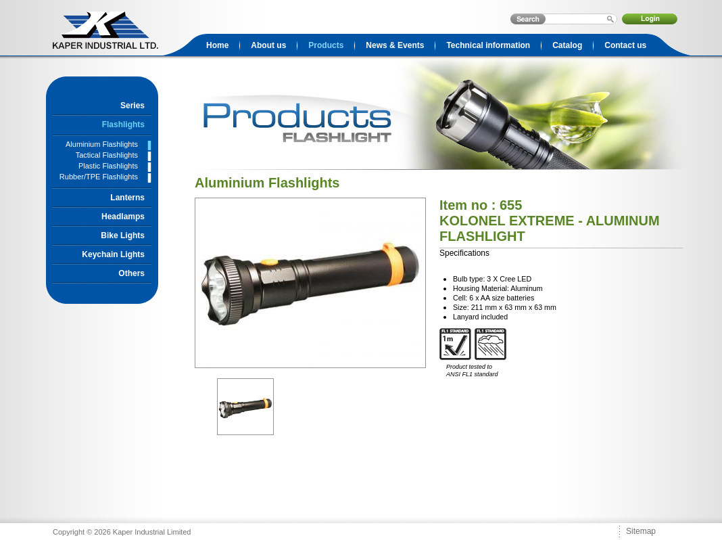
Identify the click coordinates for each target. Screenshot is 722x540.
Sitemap (641, 531)
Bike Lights (123, 235)
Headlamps (123, 216)
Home (217, 45)
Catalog (567, 45)
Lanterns (127, 197)
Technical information (488, 45)
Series (132, 105)
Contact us (625, 45)
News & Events (395, 45)
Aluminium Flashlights (102, 144)
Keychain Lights (113, 254)
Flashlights (123, 124)
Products (325, 45)
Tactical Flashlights (107, 155)
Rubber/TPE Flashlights (98, 177)
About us (268, 45)
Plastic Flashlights (108, 166)
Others (131, 273)
